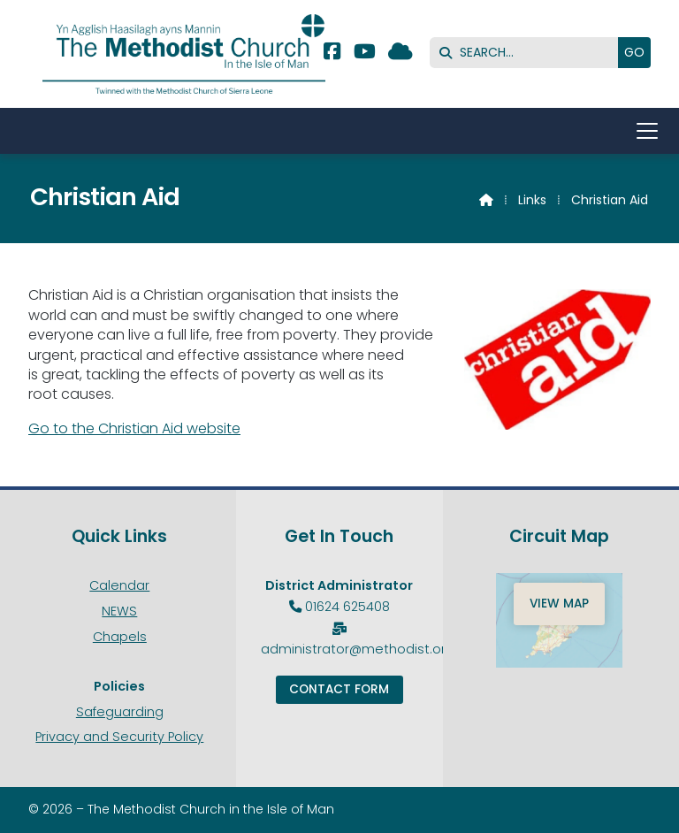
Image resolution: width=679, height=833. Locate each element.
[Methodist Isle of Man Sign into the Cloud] (400, 53)
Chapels (120, 637)
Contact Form (339, 689)
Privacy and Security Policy (119, 736)
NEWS (119, 611)
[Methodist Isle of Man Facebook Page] (332, 53)
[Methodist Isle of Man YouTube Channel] (365, 53)
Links (532, 200)
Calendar (119, 585)
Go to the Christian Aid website (134, 428)
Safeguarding (120, 712)
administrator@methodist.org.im (367, 649)
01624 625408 (347, 606)
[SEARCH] (528, 52)
